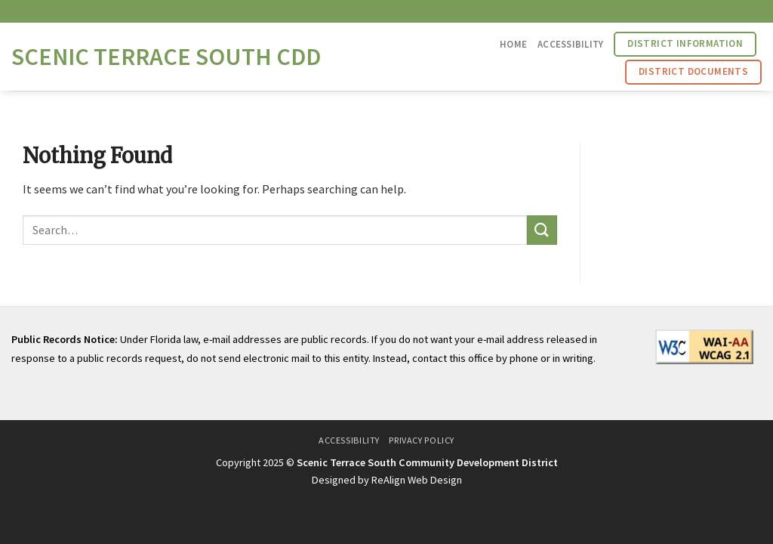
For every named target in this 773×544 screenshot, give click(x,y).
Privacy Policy (421, 440)
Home (513, 44)
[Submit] (542, 230)
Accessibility (570, 44)
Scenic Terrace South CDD (166, 57)
